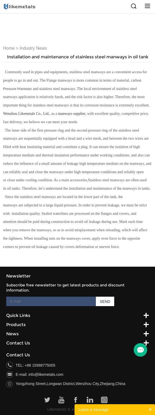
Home (9, 48)
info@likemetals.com (45, 374)
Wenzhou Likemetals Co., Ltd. (26, 114)
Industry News (33, 48)
